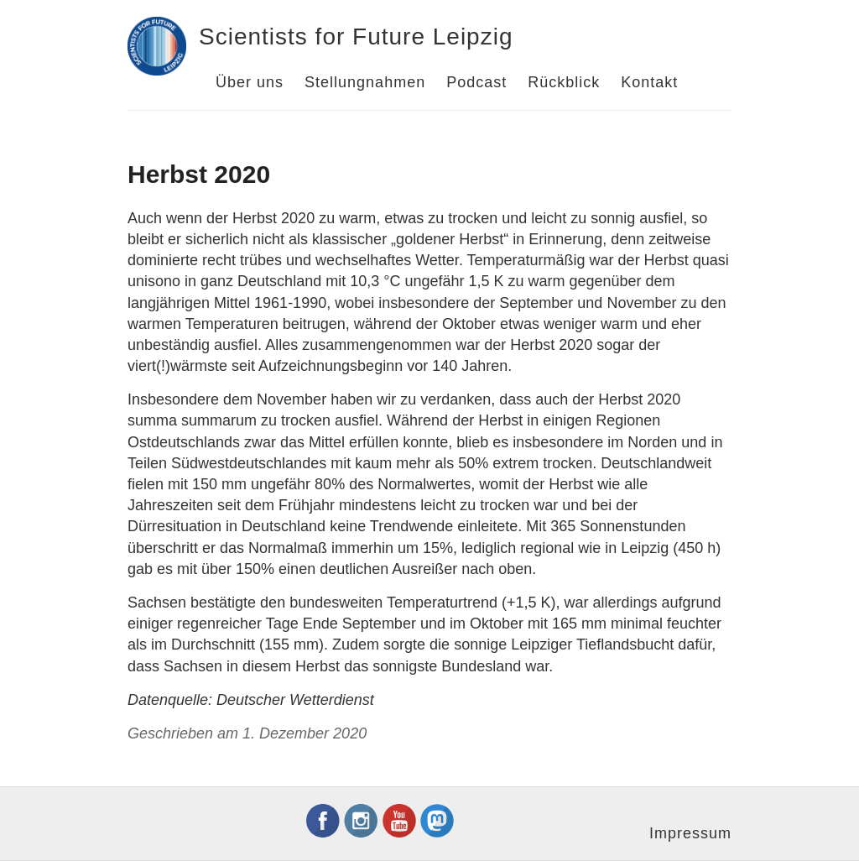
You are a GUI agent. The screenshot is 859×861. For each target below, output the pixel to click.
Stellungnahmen (365, 82)
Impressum (690, 833)
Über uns (250, 82)
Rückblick (564, 82)
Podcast (476, 82)
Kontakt (649, 82)
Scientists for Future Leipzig (356, 36)
